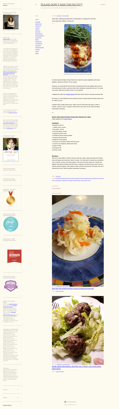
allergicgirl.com (13, 112)
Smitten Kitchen (70, 94)
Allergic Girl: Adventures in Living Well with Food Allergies (10, 73)
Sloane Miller (6, 39)
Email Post (58, 176)
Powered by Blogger (70, 402)
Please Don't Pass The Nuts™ (61, 4)
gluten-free (38, 37)
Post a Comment (56, 188)
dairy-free (37, 31)
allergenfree (38, 24)
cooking (37, 28)
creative (37, 29)
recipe (37, 51)
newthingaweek (39, 47)
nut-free (37, 49)
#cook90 (37, 22)
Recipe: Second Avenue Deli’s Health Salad (73, 288)
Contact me (10, 128)
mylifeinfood (38, 43)
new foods (38, 45)
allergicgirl (38, 26)
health (37, 39)
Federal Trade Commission (10, 306)
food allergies (38, 33)
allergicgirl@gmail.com (9, 315)
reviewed (13, 312)
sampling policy (13, 304)
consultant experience (9, 123)
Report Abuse (7, 405)
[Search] (103, 4)
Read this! (5, 5)
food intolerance (39, 35)
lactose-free (38, 41)
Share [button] (36, 16)
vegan (37, 53)
